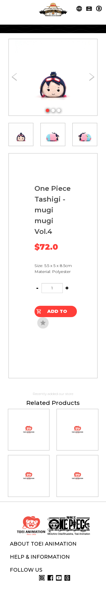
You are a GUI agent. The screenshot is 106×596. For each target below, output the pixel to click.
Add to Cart (57, 313)
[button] (47, 110)
